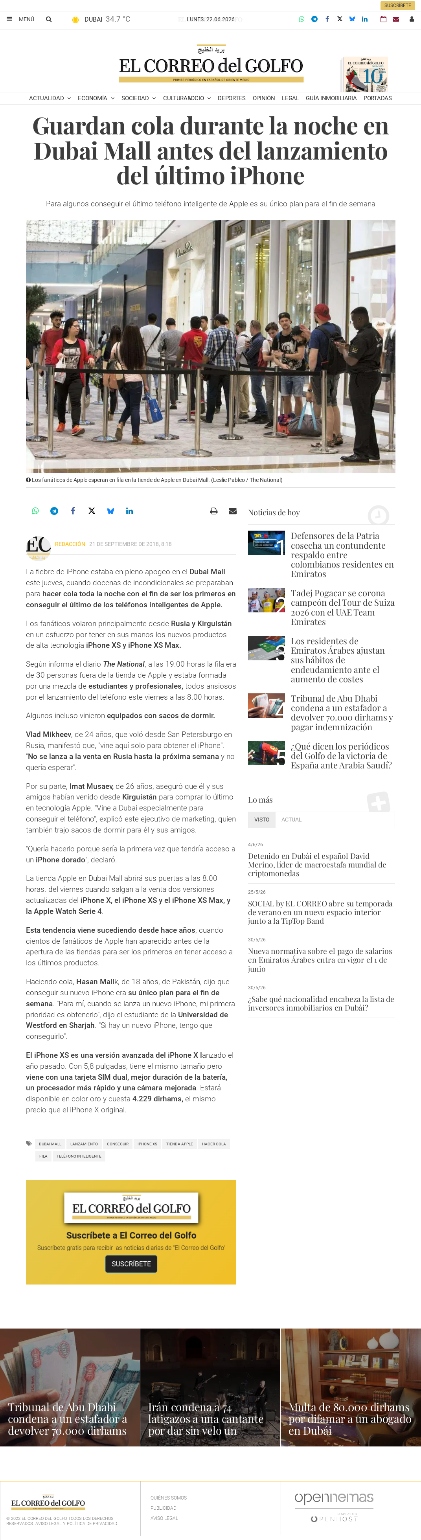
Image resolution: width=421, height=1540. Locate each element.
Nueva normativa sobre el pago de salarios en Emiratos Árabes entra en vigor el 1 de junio (319, 959)
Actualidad (47, 98)
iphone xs (147, 1144)
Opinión (264, 98)
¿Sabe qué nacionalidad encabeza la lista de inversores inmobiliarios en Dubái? (320, 1003)
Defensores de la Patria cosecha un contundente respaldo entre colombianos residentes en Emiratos (342, 554)
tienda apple (179, 1144)
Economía (93, 98)
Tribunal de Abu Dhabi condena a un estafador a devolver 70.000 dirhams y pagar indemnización (342, 712)
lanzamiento (84, 1144)
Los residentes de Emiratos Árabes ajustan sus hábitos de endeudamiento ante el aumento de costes (338, 660)
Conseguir (118, 1144)
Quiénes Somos (169, 1498)
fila (43, 1156)
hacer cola (214, 1144)
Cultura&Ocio (184, 98)
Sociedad (135, 98)
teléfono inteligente (79, 1156)
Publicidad (163, 1508)
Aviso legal (164, 1518)
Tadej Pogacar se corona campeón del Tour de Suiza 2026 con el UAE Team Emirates (343, 607)
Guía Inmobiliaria (331, 98)
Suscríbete (397, 5)
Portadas (378, 98)
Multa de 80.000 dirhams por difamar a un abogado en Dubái (350, 1418)
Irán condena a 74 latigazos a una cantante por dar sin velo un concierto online (206, 1424)
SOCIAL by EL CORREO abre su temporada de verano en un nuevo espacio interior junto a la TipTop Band (320, 912)
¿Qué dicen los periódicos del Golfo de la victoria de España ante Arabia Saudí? (341, 755)
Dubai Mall (50, 1144)
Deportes (232, 98)
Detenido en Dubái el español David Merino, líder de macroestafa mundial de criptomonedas (316, 864)
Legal (290, 98)
